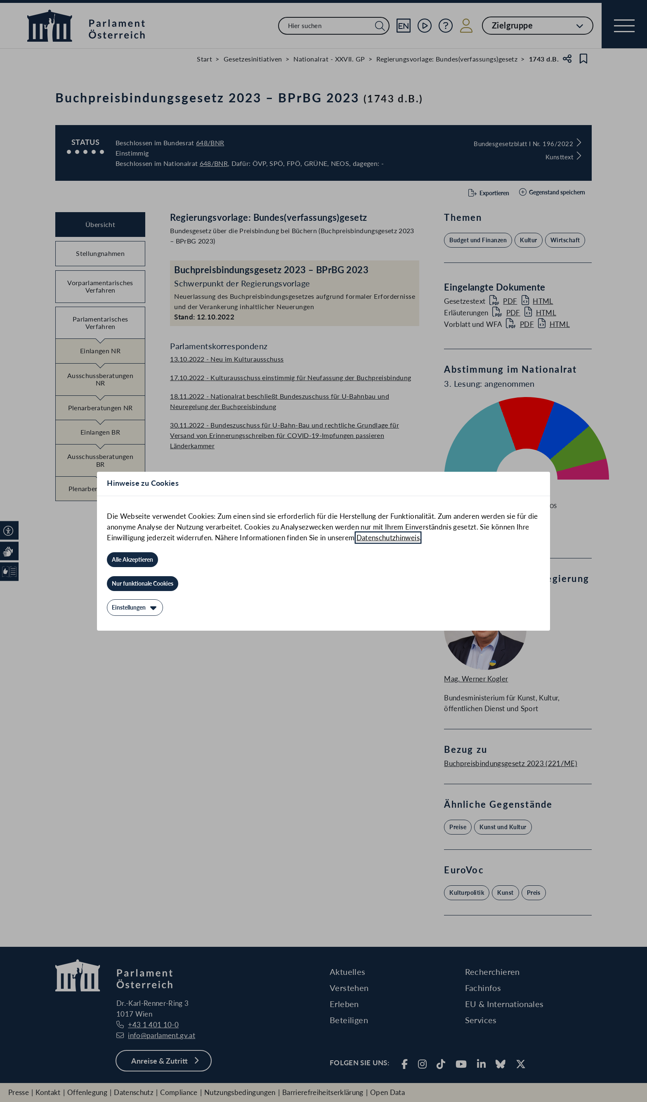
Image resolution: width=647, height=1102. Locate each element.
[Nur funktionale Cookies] (142, 583)
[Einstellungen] (135, 607)
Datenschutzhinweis (388, 537)
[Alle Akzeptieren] (132, 559)
